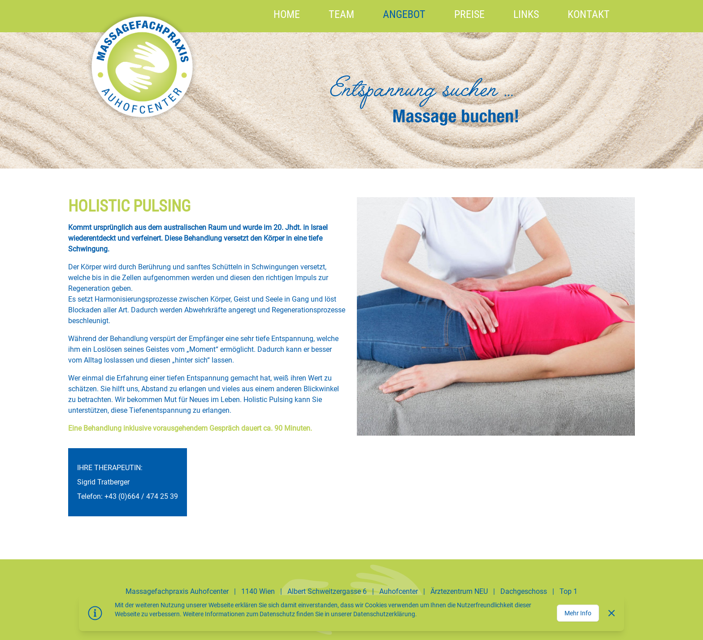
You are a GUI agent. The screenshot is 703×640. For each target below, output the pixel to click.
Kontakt (589, 14)
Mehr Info (577, 613)
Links (526, 14)
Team (341, 14)
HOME (286, 14)
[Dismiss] (612, 613)
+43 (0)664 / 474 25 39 (141, 496)
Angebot (404, 14)
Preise (469, 14)
